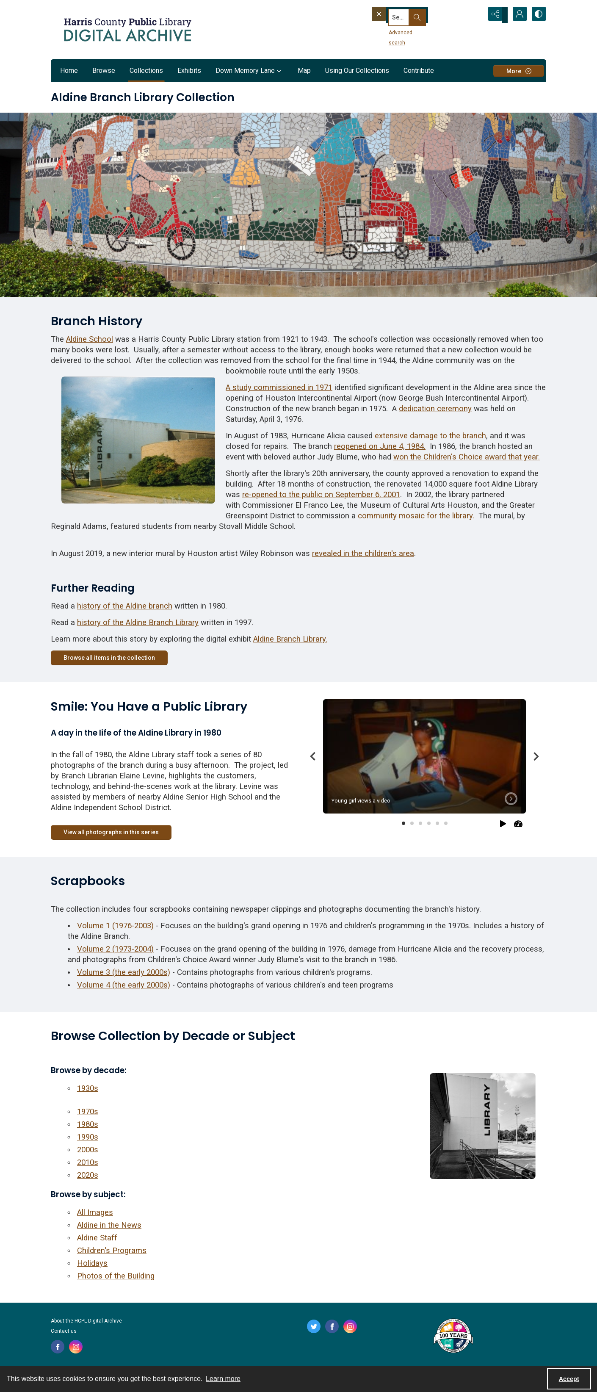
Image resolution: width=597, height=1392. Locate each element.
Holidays (92, 1263)
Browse (103, 70)
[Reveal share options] (495, 15)
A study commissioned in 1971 (279, 387)
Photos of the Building (116, 1276)
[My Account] (517, 15)
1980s (87, 1124)
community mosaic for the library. (416, 515)
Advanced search (395, 30)
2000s (87, 1149)
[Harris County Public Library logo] (453, 1336)
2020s (87, 1175)
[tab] (424, 756)
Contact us (64, 1331)
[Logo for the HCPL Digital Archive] (127, 30)
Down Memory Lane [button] (249, 71)
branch (474, 435)
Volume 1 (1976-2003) (115, 925)
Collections (146, 70)
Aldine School (89, 339)
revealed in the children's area (363, 553)
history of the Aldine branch (124, 606)
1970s (87, 1111)
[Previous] (313, 756)
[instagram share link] (76, 1346)
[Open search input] (474, 15)
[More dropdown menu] (518, 71)
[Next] (536, 756)
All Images (95, 1212)
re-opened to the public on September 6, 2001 (321, 494)
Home (69, 70)
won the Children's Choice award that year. (466, 457)
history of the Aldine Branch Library (138, 622)
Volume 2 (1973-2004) (115, 949)
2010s (87, 1162)
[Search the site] (412, 15)
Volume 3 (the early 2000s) (123, 972)
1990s (87, 1137)
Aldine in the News (109, 1225)
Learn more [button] (223, 1378)
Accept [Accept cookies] (569, 1378)
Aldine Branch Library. (290, 639)
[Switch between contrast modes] (538, 15)
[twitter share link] (314, 1326)
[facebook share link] (57, 1346)
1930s (87, 1088)
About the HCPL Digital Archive (86, 1321)
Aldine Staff (97, 1238)
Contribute (419, 70)
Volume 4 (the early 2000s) (123, 985)
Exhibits (189, 70)
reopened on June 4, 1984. (380, 446)
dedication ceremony (435, 408)
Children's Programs (111, 1250)
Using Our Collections (357, 70)
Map (304, 70)
